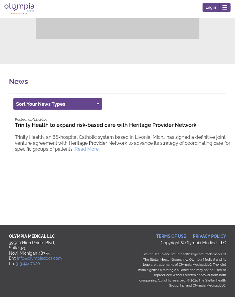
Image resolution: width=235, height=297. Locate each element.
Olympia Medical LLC (19, 16)
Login (211, 7)
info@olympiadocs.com (39, 258)
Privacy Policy (209, 236)
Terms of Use (171, 236)
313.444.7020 (28, 263)
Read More (87, 149)
